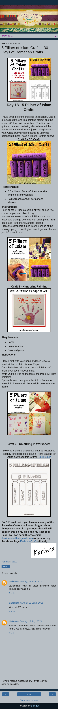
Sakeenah (14, 603)
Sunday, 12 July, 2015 (31, 621)
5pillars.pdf (45, 457)
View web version (29, 700)
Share (5, 567)
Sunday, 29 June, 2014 (31, 581)
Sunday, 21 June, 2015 (31, 603)
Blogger (35, 705)
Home (28, 694)
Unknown (14, 581)
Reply (12, 593)
